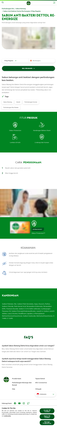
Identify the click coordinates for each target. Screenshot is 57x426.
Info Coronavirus (41, 382)
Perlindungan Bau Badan (10, 107)
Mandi (18, 102)
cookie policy (7, 416)
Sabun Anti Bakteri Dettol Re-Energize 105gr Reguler (22, 11)
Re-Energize (36, 60)
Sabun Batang (21, 8)
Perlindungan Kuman (30, 102)
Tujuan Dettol (40, 378)
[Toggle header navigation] (54, 2)
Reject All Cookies (47, 416)
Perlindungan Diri (8, 8)
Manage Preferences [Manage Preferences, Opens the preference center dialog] (47, 422)
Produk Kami (16, 378)
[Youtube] (19, 403)
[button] (45, 394)
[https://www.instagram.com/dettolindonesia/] (24, 403)
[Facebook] (15, 403)
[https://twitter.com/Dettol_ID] (28, 403)
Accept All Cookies (47, 411)
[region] (28, 416)
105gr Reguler (8, 60)
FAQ (13, 389)
